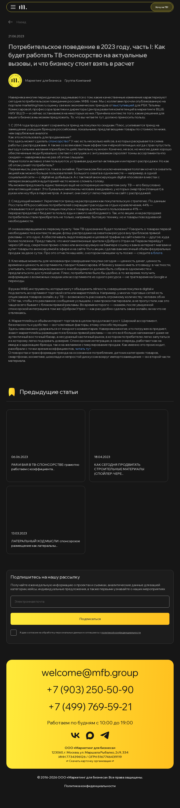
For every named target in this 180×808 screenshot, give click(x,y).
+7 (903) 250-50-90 (90, 689)
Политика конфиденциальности (90, 786)
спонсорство (58, 141)
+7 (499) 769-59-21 (90, 707)
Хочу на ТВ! (161, 7)
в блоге (156, 253)
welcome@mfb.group (90, 672)
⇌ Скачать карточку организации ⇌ (90, 761)
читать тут (83, 349)
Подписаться (90, 619)
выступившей (123, 105)
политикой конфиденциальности (121, 632)
